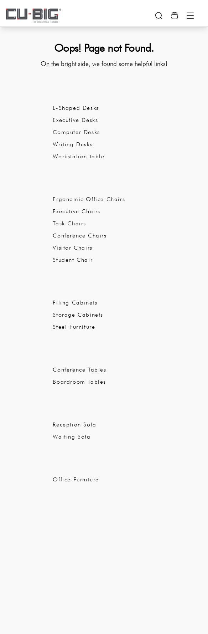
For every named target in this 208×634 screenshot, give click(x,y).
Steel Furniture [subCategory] (74, 326)
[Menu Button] (190, 15)
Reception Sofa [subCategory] (74, 424)
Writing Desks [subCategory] (73, 144)
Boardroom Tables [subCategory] (79, 381)
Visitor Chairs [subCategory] (72, 247)
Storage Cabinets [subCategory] (78, 314)
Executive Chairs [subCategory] (76, 211)
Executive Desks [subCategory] (75, 120)
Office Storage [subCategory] (80, 287)
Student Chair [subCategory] (73, 259)
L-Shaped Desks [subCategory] (76, 107)
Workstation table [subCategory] (78, 156)
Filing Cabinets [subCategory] (75, 302)
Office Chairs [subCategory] (77, 184)
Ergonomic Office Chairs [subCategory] (89, 199)
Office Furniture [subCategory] (76, 479)
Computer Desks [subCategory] (76, 132)
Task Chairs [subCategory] (69, 223)
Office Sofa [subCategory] (74, 409)
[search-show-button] (158, 15)
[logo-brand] (33, 16)
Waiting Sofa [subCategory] (71, 436)
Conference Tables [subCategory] (79, 369)
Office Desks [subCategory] (76, 93)
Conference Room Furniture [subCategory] (104, 355)
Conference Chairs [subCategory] (79, 235)
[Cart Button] (174, 15)
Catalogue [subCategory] (71, 464)
